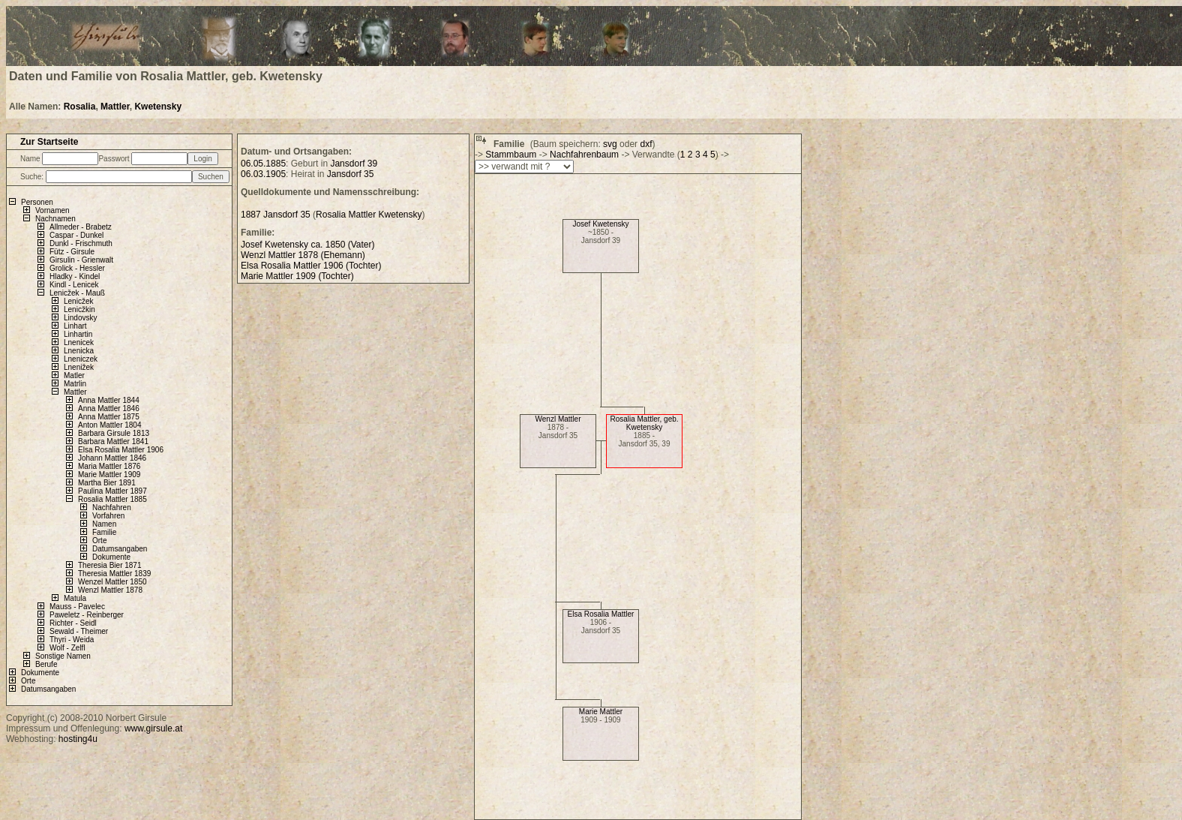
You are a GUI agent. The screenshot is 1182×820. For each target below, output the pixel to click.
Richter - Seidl (73, 623)
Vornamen (52, 210)
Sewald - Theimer (79, 631)
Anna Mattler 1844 (109, 400)
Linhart (75, 326)
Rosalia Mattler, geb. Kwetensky (644, 423)
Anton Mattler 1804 (110, 425)
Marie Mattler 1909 (109, 474)
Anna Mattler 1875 (109, 417)
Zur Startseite (49, 142)
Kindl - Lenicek (74, 285)
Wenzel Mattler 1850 (112, 582)
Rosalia (80, 106)
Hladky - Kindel (75, 276)
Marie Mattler (600, 711)
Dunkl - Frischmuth (81, 243)
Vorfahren (108, 516)
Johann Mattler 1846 (112, 458)
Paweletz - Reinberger (87, 615)
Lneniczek (81, 359)
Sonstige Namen (63, 656)
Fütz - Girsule (72, 252)
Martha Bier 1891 (107, 483)
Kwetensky (158, 106)
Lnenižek (79, 367)
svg (610, 144)
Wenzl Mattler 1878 (110, 590)
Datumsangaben (119, 549)
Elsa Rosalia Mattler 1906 (121, 450)
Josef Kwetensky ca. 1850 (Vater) (308, 244)
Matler (74, 375)
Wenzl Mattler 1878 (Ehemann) (303, 255)
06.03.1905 (263, 174)
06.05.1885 (263, 163)
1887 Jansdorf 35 (275, 214)
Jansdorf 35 (350, 174)
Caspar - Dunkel (77, 235)
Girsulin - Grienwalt (81, 260)
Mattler (115, 106)
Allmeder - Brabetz (81, 227)
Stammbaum (510, 154)
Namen (104, 524)
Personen (37, 202)
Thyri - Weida (72, 639)
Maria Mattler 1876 (109, 466)
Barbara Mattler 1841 (113, 441)
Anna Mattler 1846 (109, 408)
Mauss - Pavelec (77, 606)
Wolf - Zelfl (68, 648)
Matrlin (75, 384)
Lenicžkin (79, 309)
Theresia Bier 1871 (110, 565)
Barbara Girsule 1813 (113, 433)
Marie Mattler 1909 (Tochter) (297, 276)
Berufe (46, 664)
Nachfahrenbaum (584, 154)
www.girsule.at (153, 728)
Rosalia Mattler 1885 (112, 499)
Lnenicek (79, 342)
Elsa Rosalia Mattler (601, 614)
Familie (104, 532)
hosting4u (78, 739)
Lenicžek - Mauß (77, 293)
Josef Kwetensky (600, 224)
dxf (646, 144)
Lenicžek (78, 301)
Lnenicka (79, 351)
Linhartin (78, 334)
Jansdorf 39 (353, 163)
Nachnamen (55, 219)
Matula (75, 598)
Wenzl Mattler (558, 419)
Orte (99, 540)
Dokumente (111, 557)
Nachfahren (111, 507)
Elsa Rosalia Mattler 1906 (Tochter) (311, 265)
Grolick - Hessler (77, 268)
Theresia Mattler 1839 (114, 573)
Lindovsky (80, 318)
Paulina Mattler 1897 (112, 491)
